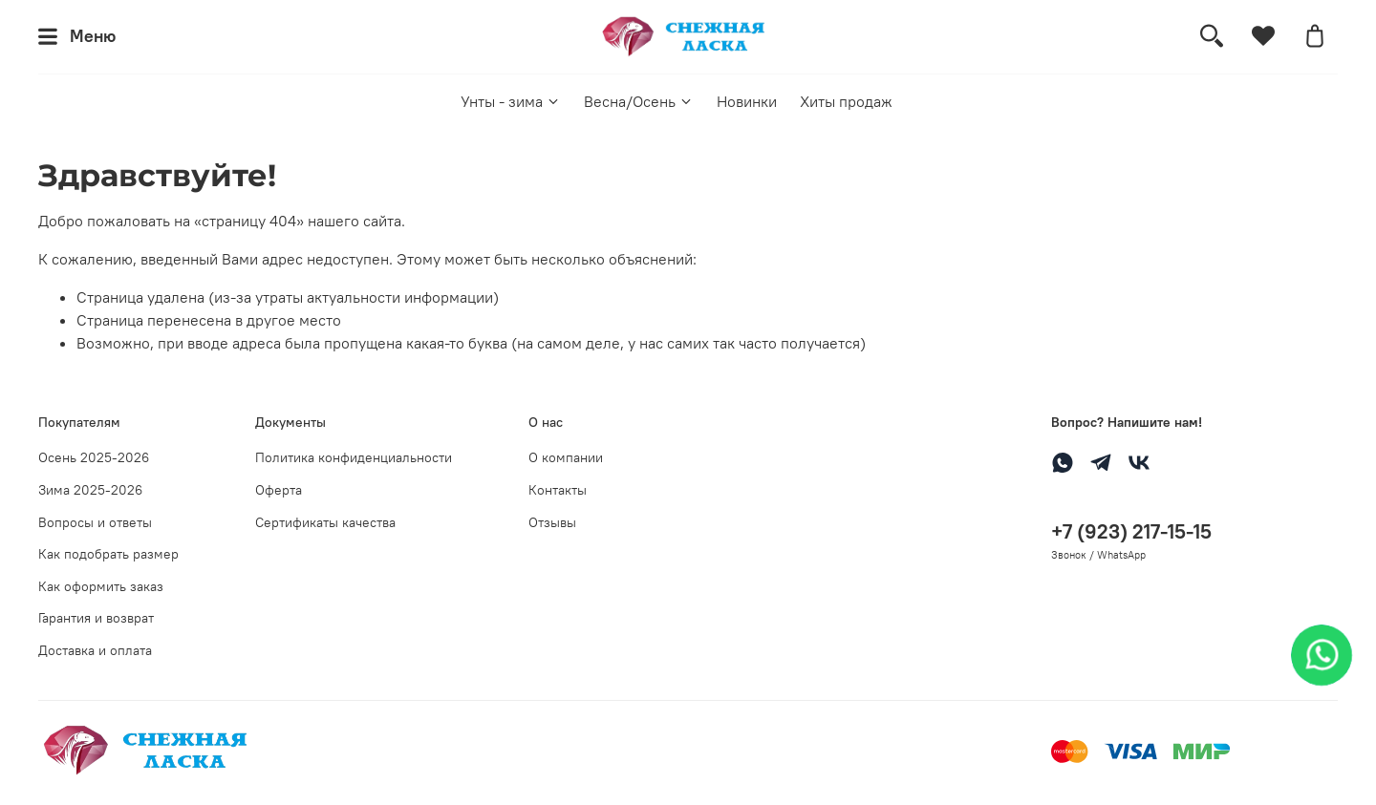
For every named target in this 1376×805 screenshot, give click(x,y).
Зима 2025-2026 (90, 489)
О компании (565, 457)
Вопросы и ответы (95, 522)
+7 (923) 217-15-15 (1131, 531)
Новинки (747, 101)
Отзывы (552, 522)
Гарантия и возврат (96, 617)
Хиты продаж (846, 101)
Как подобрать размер (108, 553)
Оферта (278, 489)
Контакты (557, 489)
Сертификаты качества (325, 522)
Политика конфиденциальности (353, 457)
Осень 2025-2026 (93, 457)
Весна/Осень (639, 101)
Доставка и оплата (95, 650)
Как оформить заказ (100, 586)
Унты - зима (511, 101)
